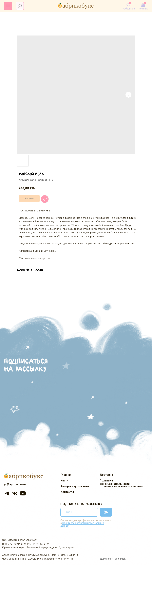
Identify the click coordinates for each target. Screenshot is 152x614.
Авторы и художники (75, 486)
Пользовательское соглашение (121, 486)
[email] (79, 512)
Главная (66, 474)
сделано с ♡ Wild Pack (112, 558)
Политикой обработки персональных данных (82, 524)
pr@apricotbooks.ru (17, 484)
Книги (64, 480)
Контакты (67, 491)
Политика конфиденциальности (115, 482)
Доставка (106, 474)
